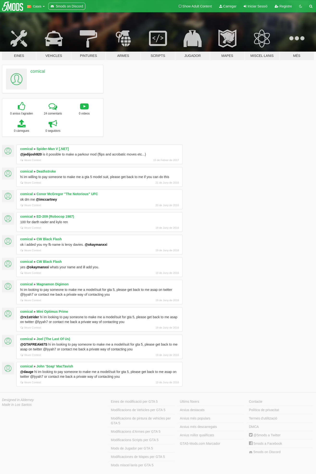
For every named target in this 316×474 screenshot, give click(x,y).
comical (38, 71)
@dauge (26, 372)
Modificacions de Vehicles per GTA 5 (138, 410)
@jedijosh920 (31, 154)
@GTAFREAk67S (33, 344)
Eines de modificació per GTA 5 (134, 401)
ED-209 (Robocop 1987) (55, 216)
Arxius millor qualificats (197, 435)
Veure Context (30, 160)
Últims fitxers (189, 401)
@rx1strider (29, 317)
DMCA (254, 427)
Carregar (227, 6)
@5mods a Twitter (265, 435)
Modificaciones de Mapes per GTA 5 (138, 457)
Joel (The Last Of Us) (53, 339)
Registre (283, 6)
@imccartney (46, 199)
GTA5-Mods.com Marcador (200, 443)
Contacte (255, 401)
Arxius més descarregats (198, 427)
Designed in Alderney (18, 400)
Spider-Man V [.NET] (53, 149)
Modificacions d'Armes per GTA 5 (135, 431)
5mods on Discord (265, 452)
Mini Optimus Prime (52, 311)
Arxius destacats (192, 410)
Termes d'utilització (263, 418)
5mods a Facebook (265, 443)
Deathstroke (46, 171)
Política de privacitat (264, 410)
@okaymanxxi (96, 244)
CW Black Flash (49, 239)
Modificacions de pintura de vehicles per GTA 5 (141, 420)
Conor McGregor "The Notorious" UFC (67, 194)
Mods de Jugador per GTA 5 (132, 448)
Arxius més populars (195, 418)
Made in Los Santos (17, 405)
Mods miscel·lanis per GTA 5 (132, 465)
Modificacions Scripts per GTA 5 (134, 440)
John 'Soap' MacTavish (55, 366)
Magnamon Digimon (53, 284)
